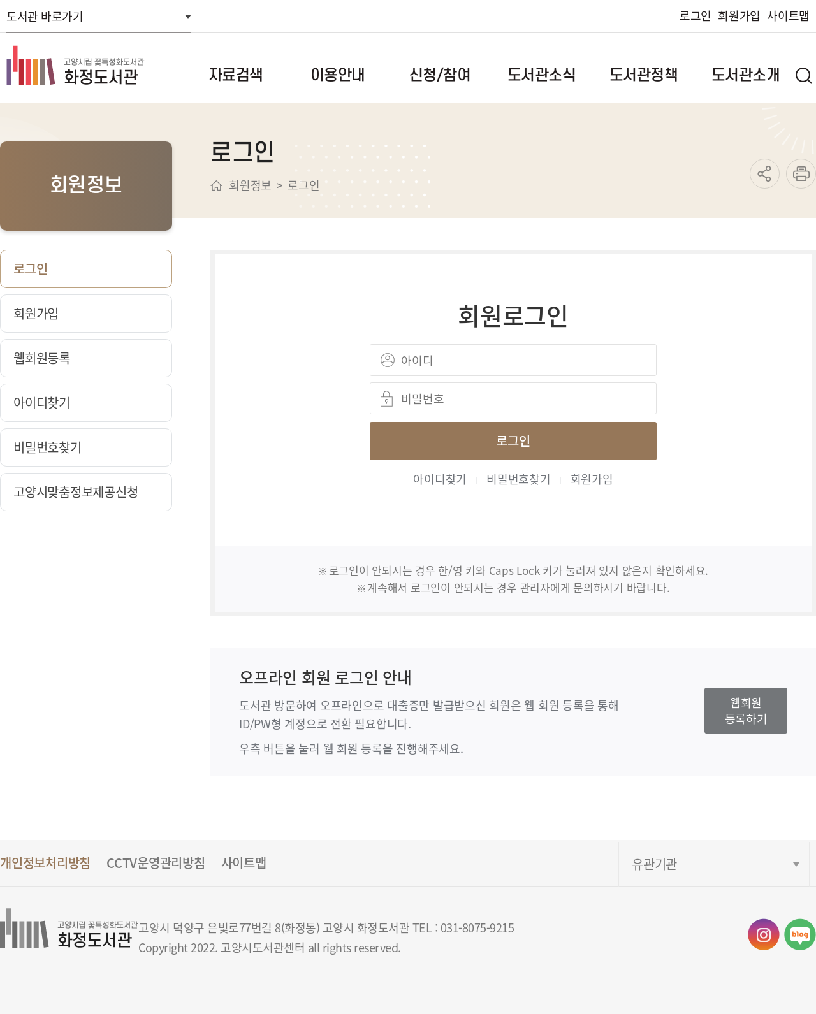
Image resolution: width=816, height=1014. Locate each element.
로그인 (695, 16)
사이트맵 (788, 16)
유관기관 (654, 864)
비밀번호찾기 (518, 478)
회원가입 (739, 16)
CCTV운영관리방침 (155, 862)
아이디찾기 (440, 478)
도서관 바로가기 (44, 16)
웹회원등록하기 (746, 710)
